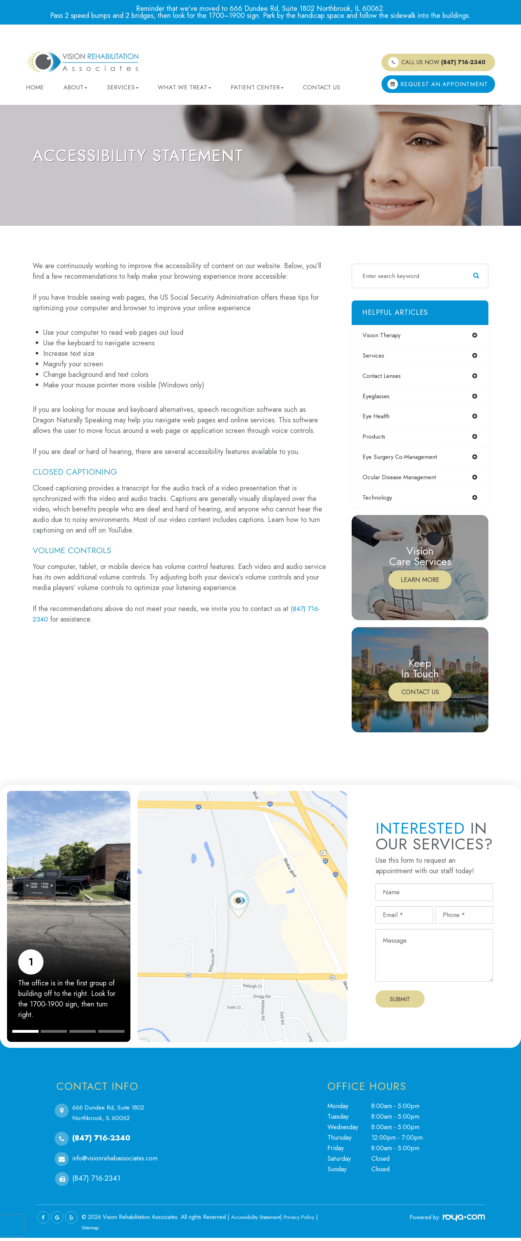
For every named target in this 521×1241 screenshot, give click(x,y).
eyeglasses (377, 397)
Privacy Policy (304, 1220)
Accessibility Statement (258, 1220)
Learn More (420, 583)
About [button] (75, 87)
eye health (377, 418)
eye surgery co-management (402, 459)
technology (378, 501)
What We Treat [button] (184, 87)
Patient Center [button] (257, 87)
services (374, 356)
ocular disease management (402, 480)
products (374, 438)
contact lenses (383, 376)
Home (35, 87)
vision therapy (383, 335)
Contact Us (321, 87)
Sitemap (91, 1231)
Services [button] (122, 87)
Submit (400, 1002)
